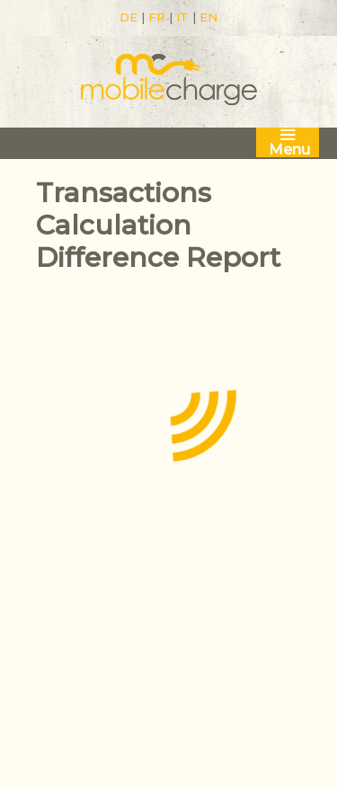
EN (208, 17)
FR (156, 17)
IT (182, 17)
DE (128, 17)
